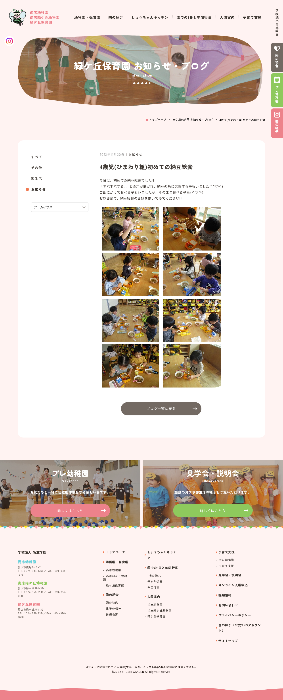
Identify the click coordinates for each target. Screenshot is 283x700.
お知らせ (38, 189)
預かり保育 (155, 582)
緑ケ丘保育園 (115, 586)
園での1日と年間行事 (194, 17)
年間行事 (153, 588)
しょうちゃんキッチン (149, 17)
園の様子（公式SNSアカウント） (239, 628)
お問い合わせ (228, 605)
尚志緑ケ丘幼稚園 (115, 578)
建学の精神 (113, 609)
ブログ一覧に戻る (161, 408)
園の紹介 (115, 17)
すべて (36, 156)
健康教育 (112, 615)
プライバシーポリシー (234, 615)
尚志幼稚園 (113, 570)
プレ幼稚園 (277, 94)
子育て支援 (252, 17)
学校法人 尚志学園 (277, 22)
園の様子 (277, 126)
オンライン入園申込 (233, 585)
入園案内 (227, 17)
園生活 (36, 178)
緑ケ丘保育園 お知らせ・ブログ (193, 119)
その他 (36, 167)
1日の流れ (154, 576)
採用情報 (224, 595)
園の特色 (277, 61)
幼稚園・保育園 (87, 17)
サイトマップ (228, 640)
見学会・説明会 (229, 575)
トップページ (157, 119)
